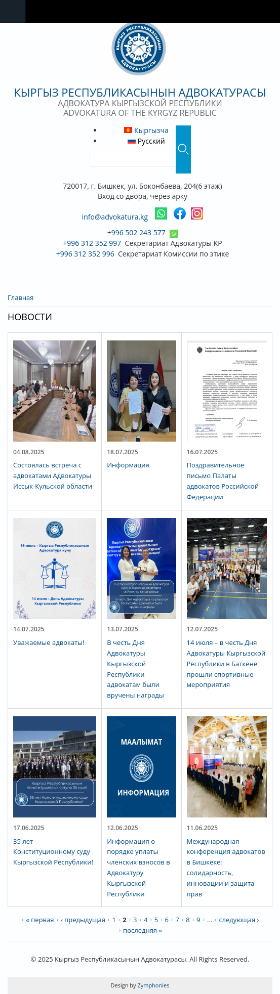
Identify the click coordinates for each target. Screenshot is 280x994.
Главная (21, 297)
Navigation (12, 11)
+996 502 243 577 (136, 232)
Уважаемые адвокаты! (48, 642)
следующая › (239, 919)
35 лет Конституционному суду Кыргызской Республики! (53, 852)
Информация (128, 464)
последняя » (142, 930)
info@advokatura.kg (115, 217)
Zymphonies (153, 985)
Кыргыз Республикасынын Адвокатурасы (140, 92)
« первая (40, 919)
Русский (146, 141)
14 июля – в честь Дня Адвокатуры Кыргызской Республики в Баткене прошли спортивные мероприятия (226, 663)
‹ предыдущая (83, 919)
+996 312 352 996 (85, 253)
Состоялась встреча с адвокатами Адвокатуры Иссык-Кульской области (52, 475)
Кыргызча (146, 130)
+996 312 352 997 (92, 243)
